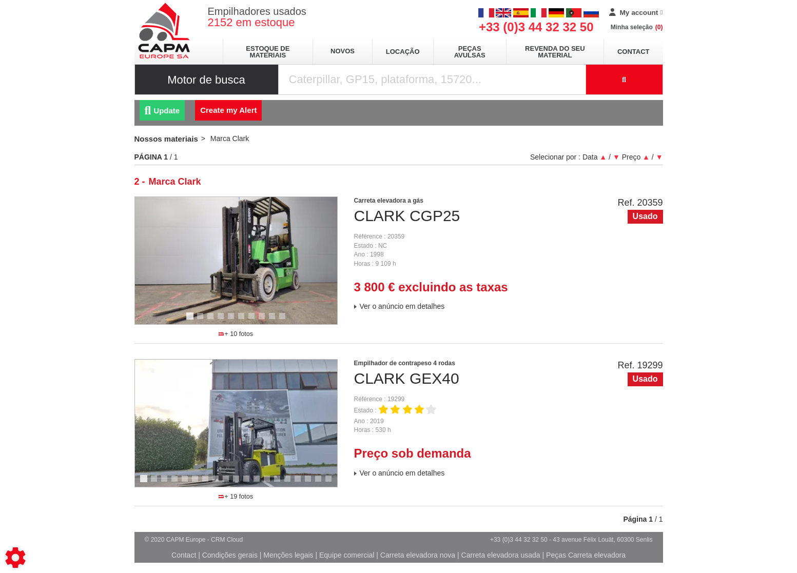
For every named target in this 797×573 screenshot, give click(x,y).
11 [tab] (250, 483)
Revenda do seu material (555, 51)
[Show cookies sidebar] (15, 557)
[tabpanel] (236, 260)
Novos (343, 51)
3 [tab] (212, 321)
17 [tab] (311, 483)
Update (162, 110)
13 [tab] (270, 483)
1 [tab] (191, 321)
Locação (403, 51)
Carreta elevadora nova (417, 555)
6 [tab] (243, 321)
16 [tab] (301, 483)
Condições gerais (230, 555)
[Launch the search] (624, 79)
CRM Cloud (227, 539)
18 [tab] (322, 483)
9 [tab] (273, 321)
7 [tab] (253, 321)
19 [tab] (332, 483)
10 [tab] (286, 321)
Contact (633, 51)
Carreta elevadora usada (500, 555)
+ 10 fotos (236, 334)
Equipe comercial (346, 555)
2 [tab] (202, 321)
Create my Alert (228, 110)
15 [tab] (291, 483)
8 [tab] (263, 321)
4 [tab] (222, 321)
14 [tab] (281, 483)
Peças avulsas (469, 51)
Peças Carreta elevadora (586, 555)
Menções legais (288, 555)
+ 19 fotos (236, 496)
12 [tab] (260, 483)
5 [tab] (232, 321)
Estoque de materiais (267, 51)
